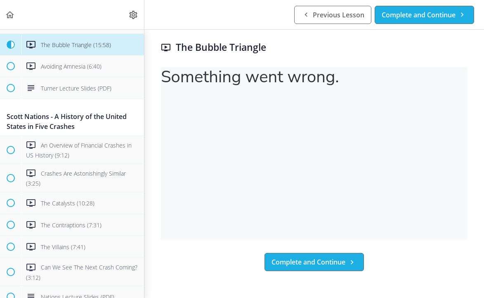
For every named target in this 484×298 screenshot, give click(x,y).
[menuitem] (133, 14)
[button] (10, 14)
